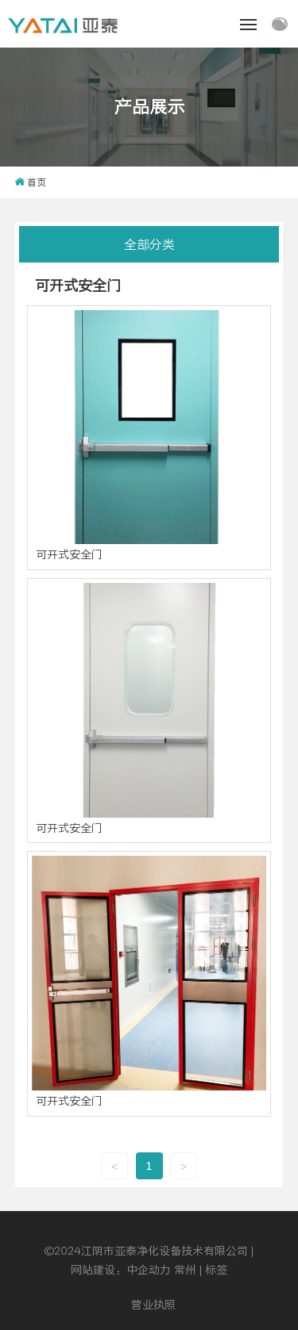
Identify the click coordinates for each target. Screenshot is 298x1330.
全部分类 (149, 244)
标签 (216, 1270)
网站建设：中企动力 (121, 1270)
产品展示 (149, 106)
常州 (185, 1270)
